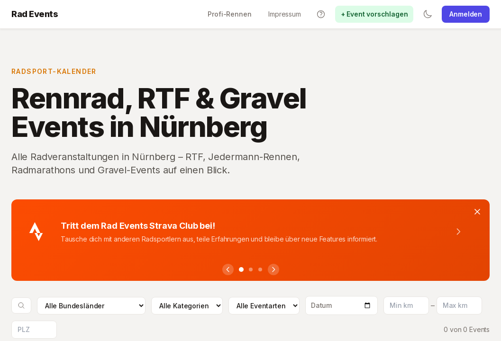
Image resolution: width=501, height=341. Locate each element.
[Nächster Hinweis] (273, 269)
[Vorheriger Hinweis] (228, 269)
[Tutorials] (320, 14)
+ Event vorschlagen (374, 14)
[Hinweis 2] (251, 269)
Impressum (284, 14)
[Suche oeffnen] (21, 305)
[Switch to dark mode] (427, 14)
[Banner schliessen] (477, 211)
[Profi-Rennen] (229, 14)
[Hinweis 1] (241, 269)
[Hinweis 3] (260, 269)
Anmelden (465, 14)
